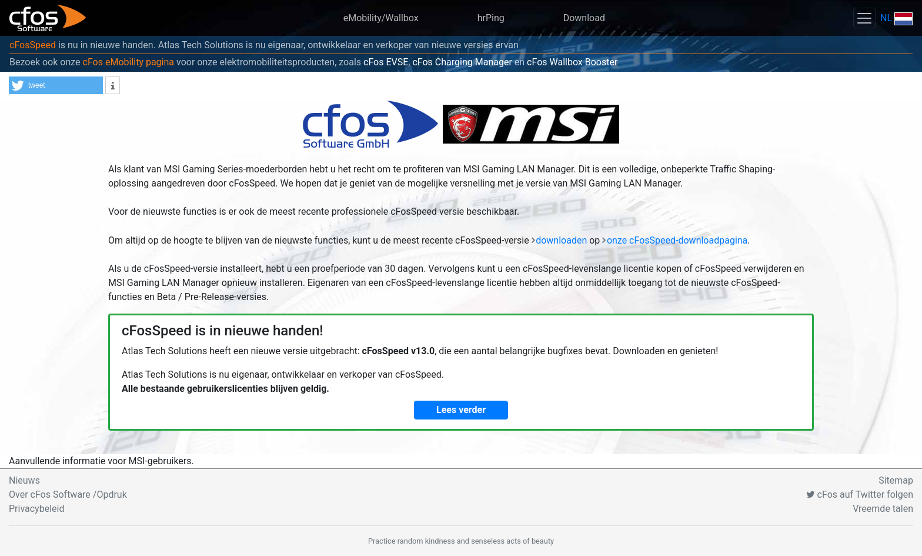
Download (584, 18)
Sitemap (895, 480)
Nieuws (24, 480)
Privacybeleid (36, 508)
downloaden (561, 240)
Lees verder (461, 409)
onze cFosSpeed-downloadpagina (677, 240)
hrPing (491, 18)
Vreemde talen (883, 508)
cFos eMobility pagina (129, 62)
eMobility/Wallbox (381, 18)
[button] (56, 85)
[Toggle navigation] (864, 18)
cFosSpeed (32, 45)
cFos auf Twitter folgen (859, 494)
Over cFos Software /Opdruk (68, 494)
